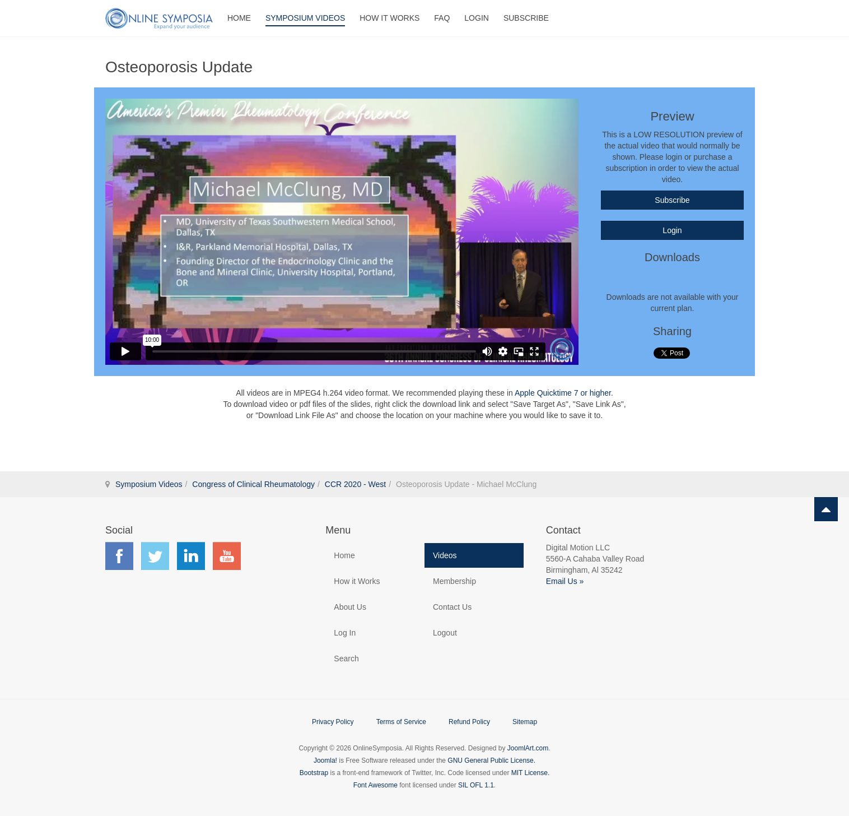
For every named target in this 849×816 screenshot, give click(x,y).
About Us (350, 606)
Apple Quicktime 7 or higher (563, 392)
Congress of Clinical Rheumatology (253, 484)
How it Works (357, 581)
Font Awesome (375, 785)
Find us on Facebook (119, 556)
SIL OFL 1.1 (476, 785)
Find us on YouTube (227, 556)
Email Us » (565, 581)
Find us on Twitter (155, 556)
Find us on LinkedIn (191, 556)
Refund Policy (469, 722)
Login (476, 17)
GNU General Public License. (491, 760)
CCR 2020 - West (355, 484)
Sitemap (524, 722)
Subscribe (526, 17)
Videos (445, 555)
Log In (345, 632)
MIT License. (530, 773)
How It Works (389, 17)
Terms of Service (401, 722)
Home (239, 17)
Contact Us (452, 606)
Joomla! (325, 760)
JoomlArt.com (527, 748)
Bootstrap (314, 773)
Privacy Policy (333, 722)
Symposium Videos (305, 17)
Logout (445, 632)
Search (346, 658)
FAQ (442, 17)
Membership (454, 581)
